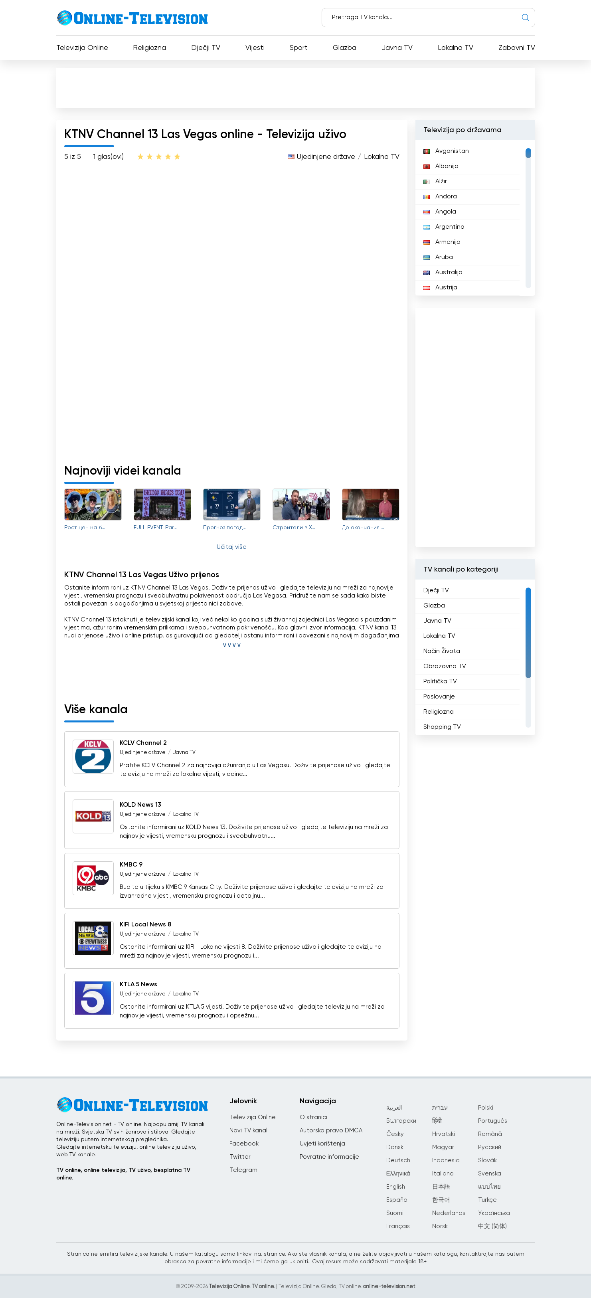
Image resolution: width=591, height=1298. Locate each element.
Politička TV (440, 682)
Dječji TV (205, 47)
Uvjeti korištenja (322, 1144)
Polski (485, 1108)
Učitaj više (232, 547)
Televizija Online (82, 47)
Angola (439, 212)
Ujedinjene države (326, 156)
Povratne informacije (329, 1157)
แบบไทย (489, 1187)
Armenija (442, 242)
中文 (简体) (492, 1226)
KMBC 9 (131, 865)
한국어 (441, 1200)
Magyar (443, 1147)
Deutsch (398, 1160)
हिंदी (437, 1121)
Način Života (441, 651)
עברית (440, 1108)
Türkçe (487, 1200)
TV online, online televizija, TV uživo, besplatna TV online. (123, 1174)
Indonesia (446, 1160)
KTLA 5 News (138, 984)
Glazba (344, 47)
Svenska (489, 1174)
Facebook (244, 1144)
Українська (494, 1213)
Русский (489, 1147)
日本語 (441, 1187)
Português (492, 1121)
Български (401, 1121)
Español (397, 1200)
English (395, 1187)
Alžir (435, 181)
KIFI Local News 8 (145, 925)
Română (490, 1134)
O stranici (313, 1117)
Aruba (438, 257)
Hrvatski (443, 1134)
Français (398, 1226)
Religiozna (149, 47)
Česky (395, 1134)
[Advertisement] (295, 87)
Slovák (487, 1160)
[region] (475, 218)
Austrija (440, 288)
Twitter (240, 1157)
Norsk (440, 1226)
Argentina (443, 227)
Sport (299, 47)
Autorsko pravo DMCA (331, 1131)
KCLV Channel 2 (143, 743)
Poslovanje (439, 697)
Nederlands (448, 1213)
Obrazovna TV (444, 666)
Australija (443, 272)
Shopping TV (442, 727)
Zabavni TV (516, 47)
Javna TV (397, 47)
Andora (440, 197)
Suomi (394, 1213)
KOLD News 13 (140, 805)
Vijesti (255, 47)
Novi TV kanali (249, 1131)
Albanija (441, 166)
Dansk (394, 1147)
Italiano (443, 1174)
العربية (394, 1108)
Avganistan (446, 151)
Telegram (243, 1170)
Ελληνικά (398, 1174)
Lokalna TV (455, 47)
